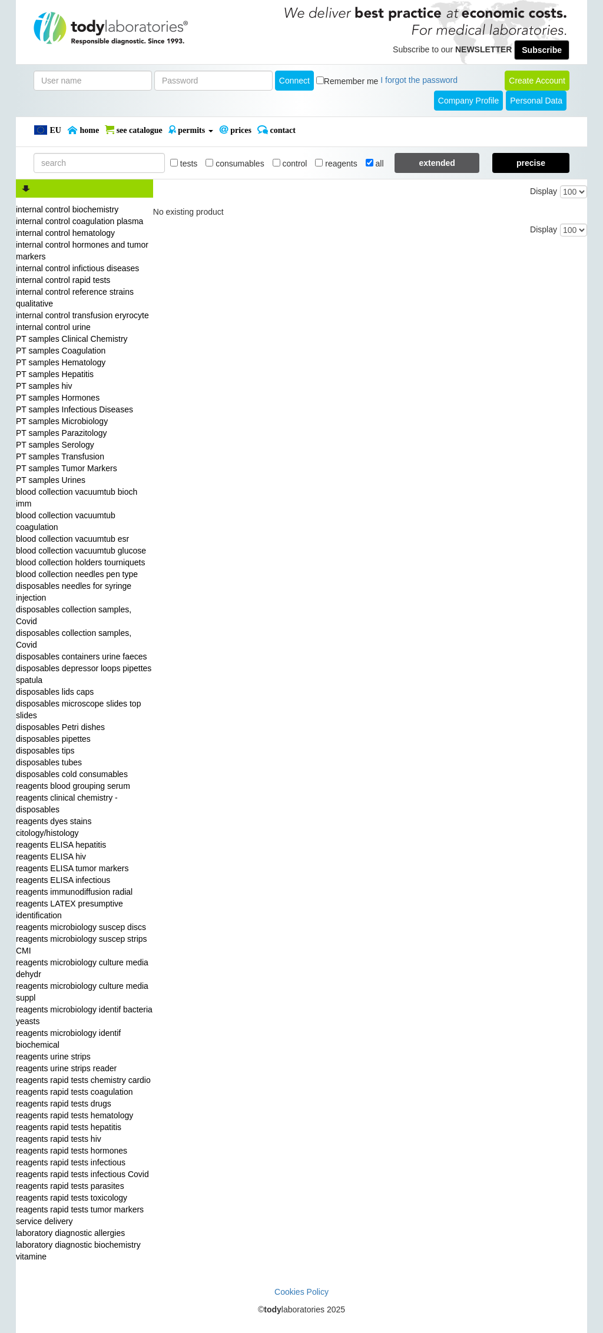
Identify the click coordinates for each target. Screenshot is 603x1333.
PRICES (235, 130)
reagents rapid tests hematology (74, 1115)
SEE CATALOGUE (134, 130)
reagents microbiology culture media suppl (82, 991)
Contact (276, 130)
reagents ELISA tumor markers (72, 868)
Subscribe (542, 50)
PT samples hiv (44, 386)
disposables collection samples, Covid (73, 615)
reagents (336, 163)
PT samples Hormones (58, 397)
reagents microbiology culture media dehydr (82, 968)
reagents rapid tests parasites (70, 1186)
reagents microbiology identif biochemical (68, 1038)
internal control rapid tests (63, 280)
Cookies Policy (301, 1292)
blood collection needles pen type (77, 574)
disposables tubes (49, 762)
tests (183, 163)
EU (47, 130)
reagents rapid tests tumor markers (80, 1209)
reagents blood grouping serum (73, 786)
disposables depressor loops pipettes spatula (83, 674)
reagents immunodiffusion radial (74, 892)
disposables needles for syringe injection (73, 591)
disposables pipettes (53, 739)
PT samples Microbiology (62, 421)
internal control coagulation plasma (79, 221)
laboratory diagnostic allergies (70, 1233)
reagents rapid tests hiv (58, 1139)
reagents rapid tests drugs (63, 1103)
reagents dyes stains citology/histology (53, 827)
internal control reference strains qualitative (75, 297)
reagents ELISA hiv (51, 856)
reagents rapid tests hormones (71, 1150)
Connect (294, 80)
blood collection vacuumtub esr (72, 539)
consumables (235, 163)
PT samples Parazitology (61, 433)
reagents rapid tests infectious (70, 1162)
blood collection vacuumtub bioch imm (76, 497)
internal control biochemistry (67, 209)
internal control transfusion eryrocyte (82, 315)
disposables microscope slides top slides (78, 709)
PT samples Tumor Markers (66, 468)
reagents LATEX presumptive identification (69, 909)
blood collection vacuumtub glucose (81, 550)
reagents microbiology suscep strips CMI (81, 944)
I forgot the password (419, 80)
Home (83, 130)
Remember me (351, 81)
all (375, 163)
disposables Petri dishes (60, 727)
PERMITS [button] (190, 130)
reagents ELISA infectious (63, 880)
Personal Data (536, 100)
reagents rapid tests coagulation (74, 1092)
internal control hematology (65, 233)
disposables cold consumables (72, 774)
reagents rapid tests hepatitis (68, 1127)
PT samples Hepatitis (55, 374)
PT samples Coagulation (60, 350)
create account (537, 80)
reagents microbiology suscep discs (81, 927)
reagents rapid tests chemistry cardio (83, 1080)
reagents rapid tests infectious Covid (82, 1174)
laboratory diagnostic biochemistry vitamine (78, 1250)
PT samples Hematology (60, 362)
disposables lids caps (55, 692)
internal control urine (53, 327)
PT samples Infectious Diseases (74, 409)
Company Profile (468, 100)
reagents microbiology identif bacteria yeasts (84, 1015)
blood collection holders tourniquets (80, 562)
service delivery (44, 1221)
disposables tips (45, 750)
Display (543, 191)
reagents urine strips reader (66, 1068)
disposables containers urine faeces (81, 656)
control (290, 163)
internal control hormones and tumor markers (82, 250)
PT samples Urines (50, 480)
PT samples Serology (55, 444)
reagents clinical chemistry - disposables (67, 803)
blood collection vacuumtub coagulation (65, 521)
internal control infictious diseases (77, 268)
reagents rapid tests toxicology (71, 1197)
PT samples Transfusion (60, 456)
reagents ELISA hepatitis (61, 844)
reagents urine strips (53, 1056)
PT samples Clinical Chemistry (72, 339)
